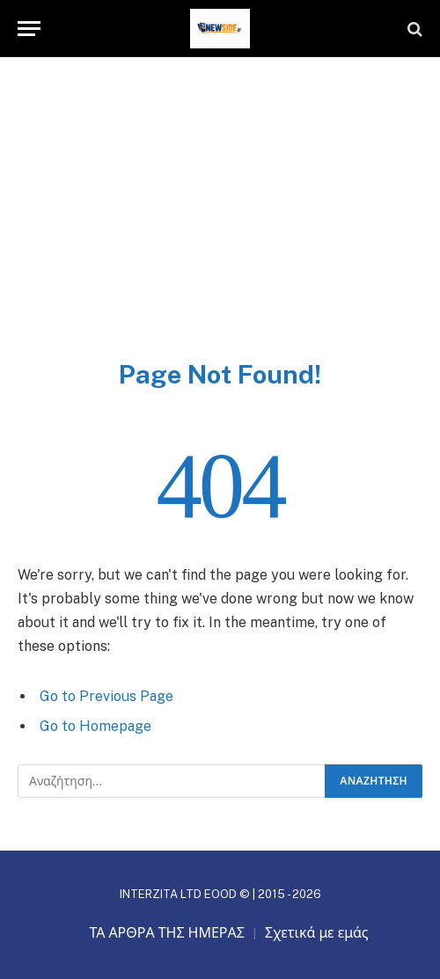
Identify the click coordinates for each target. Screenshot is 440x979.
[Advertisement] (220, 226)
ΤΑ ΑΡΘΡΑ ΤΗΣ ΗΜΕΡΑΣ (167, 932)
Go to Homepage (95, 726)
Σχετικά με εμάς (317, 932)
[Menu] (29, 28)
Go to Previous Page (106, 696)
